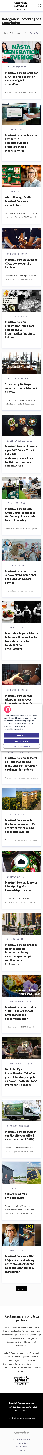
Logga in (21, 1450)
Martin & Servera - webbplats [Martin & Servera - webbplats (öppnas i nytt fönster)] (21, 1418)
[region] (21, 727)
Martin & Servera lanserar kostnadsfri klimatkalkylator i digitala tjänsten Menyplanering (21, 142)
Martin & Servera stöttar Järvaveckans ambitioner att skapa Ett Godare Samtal (20, 576)
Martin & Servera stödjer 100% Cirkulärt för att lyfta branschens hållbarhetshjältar (20, 1012)
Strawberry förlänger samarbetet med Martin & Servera (21, 387)
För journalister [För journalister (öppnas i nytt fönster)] (21, 1443)
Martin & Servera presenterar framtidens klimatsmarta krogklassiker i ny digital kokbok (20, 329)
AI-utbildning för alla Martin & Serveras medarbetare (18, 201)
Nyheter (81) (7, 33)
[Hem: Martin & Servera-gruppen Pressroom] (20, 5)
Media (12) (21, 33)
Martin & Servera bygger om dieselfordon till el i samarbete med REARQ (20, 1135)
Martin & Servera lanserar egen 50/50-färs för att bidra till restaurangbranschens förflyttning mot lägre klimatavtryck (21, 456)
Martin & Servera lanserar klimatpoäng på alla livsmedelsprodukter (21, 886)
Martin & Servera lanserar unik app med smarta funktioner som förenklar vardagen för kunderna (21, 763)
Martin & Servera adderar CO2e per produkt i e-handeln (21, 263)
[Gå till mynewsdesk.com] (21, 1432)
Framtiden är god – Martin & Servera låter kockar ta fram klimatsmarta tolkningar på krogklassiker (21, 641)
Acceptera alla (21, 741)
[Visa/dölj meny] (3, 6)
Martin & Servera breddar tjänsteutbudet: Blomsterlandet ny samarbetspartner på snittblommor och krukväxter (21, 954)
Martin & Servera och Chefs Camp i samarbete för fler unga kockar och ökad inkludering (20, 514)
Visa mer (21, 1289)
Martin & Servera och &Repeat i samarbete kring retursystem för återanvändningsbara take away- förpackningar (21, 703)
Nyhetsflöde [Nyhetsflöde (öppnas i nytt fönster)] (21, 1446)
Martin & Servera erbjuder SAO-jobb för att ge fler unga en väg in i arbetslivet (21, 78)
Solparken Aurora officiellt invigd (16, 1195)
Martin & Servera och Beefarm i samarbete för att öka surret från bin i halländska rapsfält (20, 825)
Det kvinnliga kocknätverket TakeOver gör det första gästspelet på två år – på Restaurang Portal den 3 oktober (21, 1077)
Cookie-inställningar (21, 746)
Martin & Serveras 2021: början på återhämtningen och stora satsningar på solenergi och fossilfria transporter (21, 1263)
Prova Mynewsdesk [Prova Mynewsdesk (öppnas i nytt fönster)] (21, 1439)
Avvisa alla (21, 735)
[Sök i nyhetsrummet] (40, 6)
